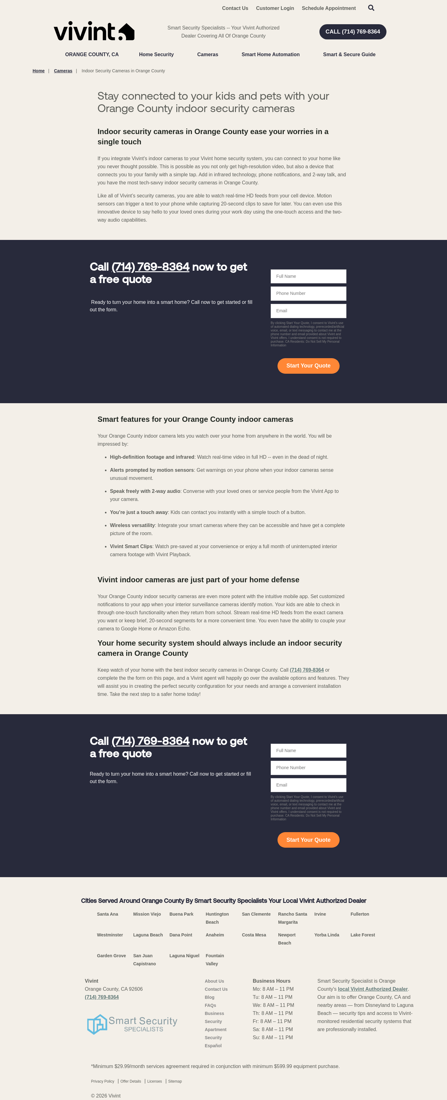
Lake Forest (363, 934)
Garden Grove (111, 955)
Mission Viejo (147, 914)
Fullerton (360, 914)
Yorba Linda (326, 934)
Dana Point (180, 934)
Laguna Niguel (184, 955)
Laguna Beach (148, 934)
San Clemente (256, 914)
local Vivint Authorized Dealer (373, 989)
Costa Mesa (254, 934)
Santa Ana (107, 914)
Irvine (320, 914)
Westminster (110, 934)
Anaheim (215, 934)
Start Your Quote (309, 366)
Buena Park (181, 914)
